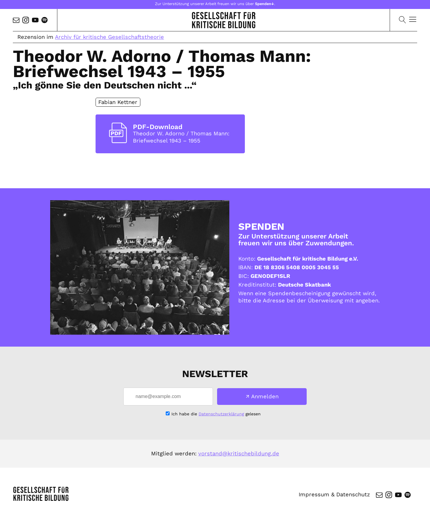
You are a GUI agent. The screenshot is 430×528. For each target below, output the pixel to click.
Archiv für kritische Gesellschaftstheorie (109, 37)
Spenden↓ (264, 3)
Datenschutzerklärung (221, 413)
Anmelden (265, 396)
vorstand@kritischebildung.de (238, 453)
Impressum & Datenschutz (334, 495)
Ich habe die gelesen (216, 413)
